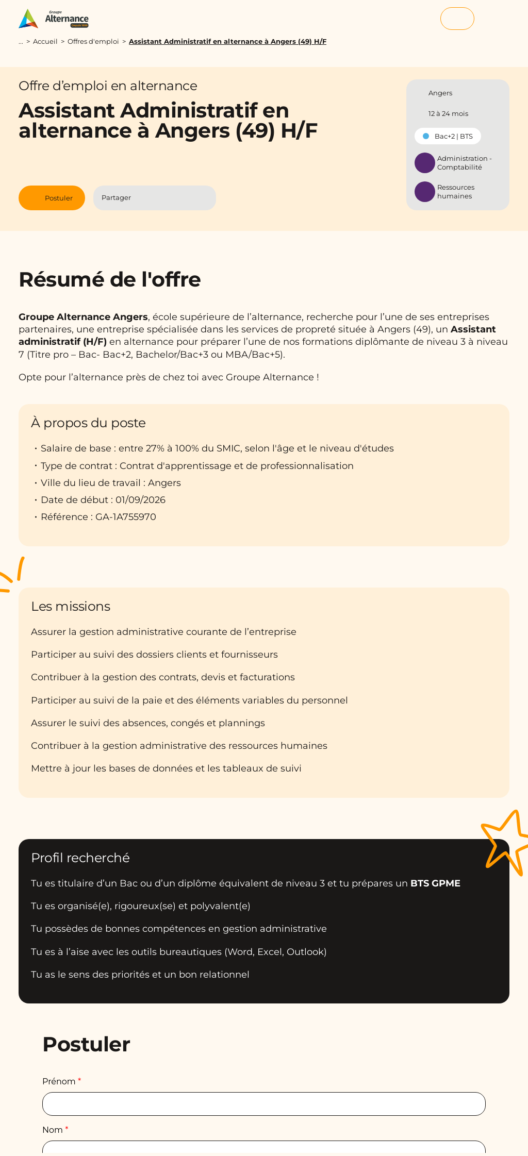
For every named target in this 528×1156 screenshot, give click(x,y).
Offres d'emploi (93, 41)
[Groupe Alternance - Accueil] (58, 18)
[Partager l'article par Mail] (185, 198)
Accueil (45, 41)
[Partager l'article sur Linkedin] (165, 198)
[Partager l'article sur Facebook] (145, 198)
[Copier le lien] (204, 198)
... (21, 41)
